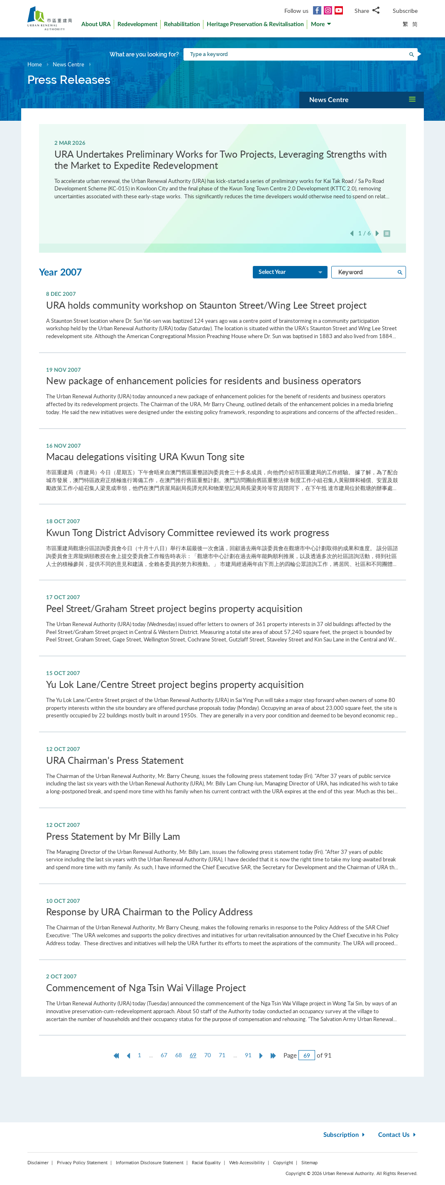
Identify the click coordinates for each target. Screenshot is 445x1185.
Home (34, 64)
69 (195, 1055)
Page (290, 1055)
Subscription (345, 1135)
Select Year (291, 272)
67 (164, 1055)
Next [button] (377, 233)
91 (248, 1055)
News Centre (68, 64)
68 (178, 1055)
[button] (321, 26)
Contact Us (398, 1135)
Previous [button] (351, 233)
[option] (222, 169)
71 (222, 1055)
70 (207, 1055)
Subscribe (405, 11)
